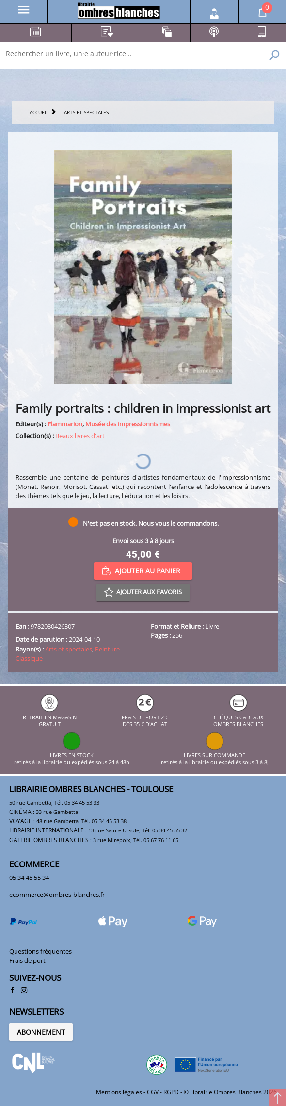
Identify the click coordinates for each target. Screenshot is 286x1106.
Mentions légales (119, 1092)
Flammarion (65, 424)
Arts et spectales (68, 649)
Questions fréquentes (40, 951)
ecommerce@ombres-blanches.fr (57, 894)
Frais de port (27, 960)
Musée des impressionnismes (127, 424)
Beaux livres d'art (80, 435)
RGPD (171, 1092)
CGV (153, 1092)
